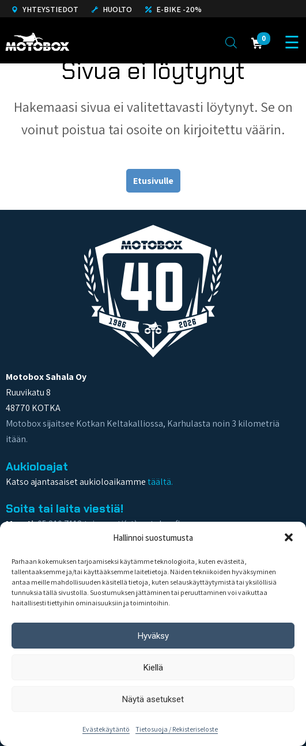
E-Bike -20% (173, 9)
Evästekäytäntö (106, 729)
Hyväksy (153, 636)
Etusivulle (153, 181)
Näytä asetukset (153, 699)
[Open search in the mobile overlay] (231, 42)
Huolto (112, 9)
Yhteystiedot (45, 9)
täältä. (160, 482)
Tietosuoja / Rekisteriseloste (176, 729)
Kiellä (153, 667)
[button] (288, 537)
